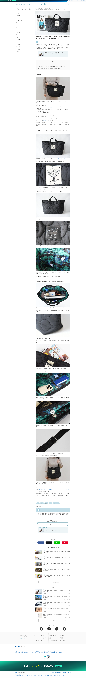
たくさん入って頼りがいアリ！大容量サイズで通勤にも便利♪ (49, 68)
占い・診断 (18, 49)
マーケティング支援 (40, 675)
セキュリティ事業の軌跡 (59, 652)
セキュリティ (35, 675)
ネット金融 (51, 675)
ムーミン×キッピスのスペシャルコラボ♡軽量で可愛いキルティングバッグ (52, 66)
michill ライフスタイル (67, 599)
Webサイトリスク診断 (43, 651)
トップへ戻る (53, 535)
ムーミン (50, 106)
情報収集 (48, 675)
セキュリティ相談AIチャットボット (51, 651)
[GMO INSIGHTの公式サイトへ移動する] (20, 646)
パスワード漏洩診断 (36, 651)
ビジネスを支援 (30, 675)
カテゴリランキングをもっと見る (53, 582)
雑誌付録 (46, 503)
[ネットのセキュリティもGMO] (8, 1)
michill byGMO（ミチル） (39, 8)
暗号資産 (55, 675)
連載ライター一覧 (19, 20)
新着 (16, 22)
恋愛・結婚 (18, 46)
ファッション (18, 32)
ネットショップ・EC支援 (25, 675)
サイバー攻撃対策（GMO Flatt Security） (44, 652)
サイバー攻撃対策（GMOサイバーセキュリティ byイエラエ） (29, 652)
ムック (44, 120)
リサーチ (44, 675)
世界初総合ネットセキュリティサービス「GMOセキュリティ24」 (24, 651)
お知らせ (17, 13)
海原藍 (69, 593)
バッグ (63, 101)
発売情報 (40, 64)
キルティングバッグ (60, 158)
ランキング (18, 25)
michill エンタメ (67, 617)
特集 (16, 27)
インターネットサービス (18, 675)
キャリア (17, 51)
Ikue (69, 611)
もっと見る (53, 620)
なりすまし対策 (53, 652)
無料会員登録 (18, 15)
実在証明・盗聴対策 (17, 652)
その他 (63, 675)
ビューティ (18, 34)
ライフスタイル (18, 39)
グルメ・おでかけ (19, 44)
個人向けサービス (59, 675)
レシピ (17, 37)
